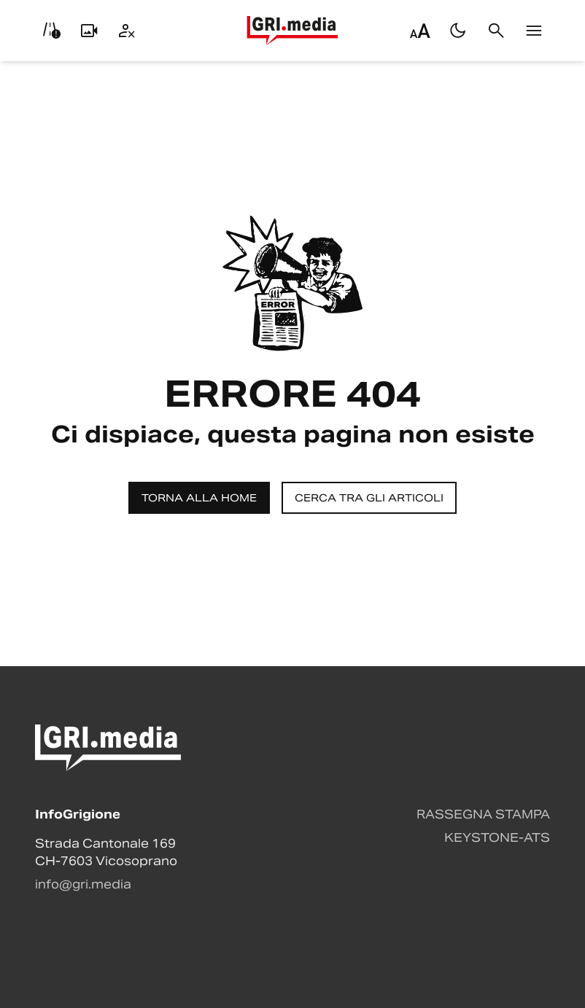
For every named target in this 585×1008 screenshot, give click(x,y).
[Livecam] (89, 31)
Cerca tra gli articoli (369, 497)
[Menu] (534, 31)
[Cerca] (496, 31)
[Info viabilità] (51, 31)
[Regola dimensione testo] (420, 31)
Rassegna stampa (483, 814)
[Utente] (127, 31)
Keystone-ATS (497, 837)
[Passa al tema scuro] (458, 31)
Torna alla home (199, 497)
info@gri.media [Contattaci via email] (83, 884)
